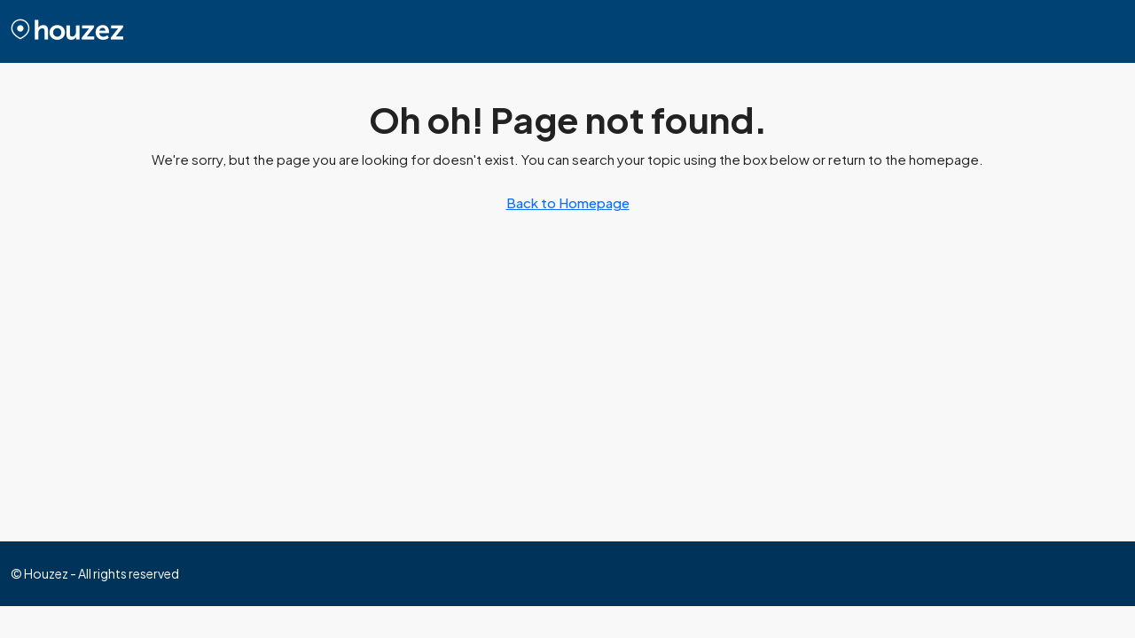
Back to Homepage (568, 202)
